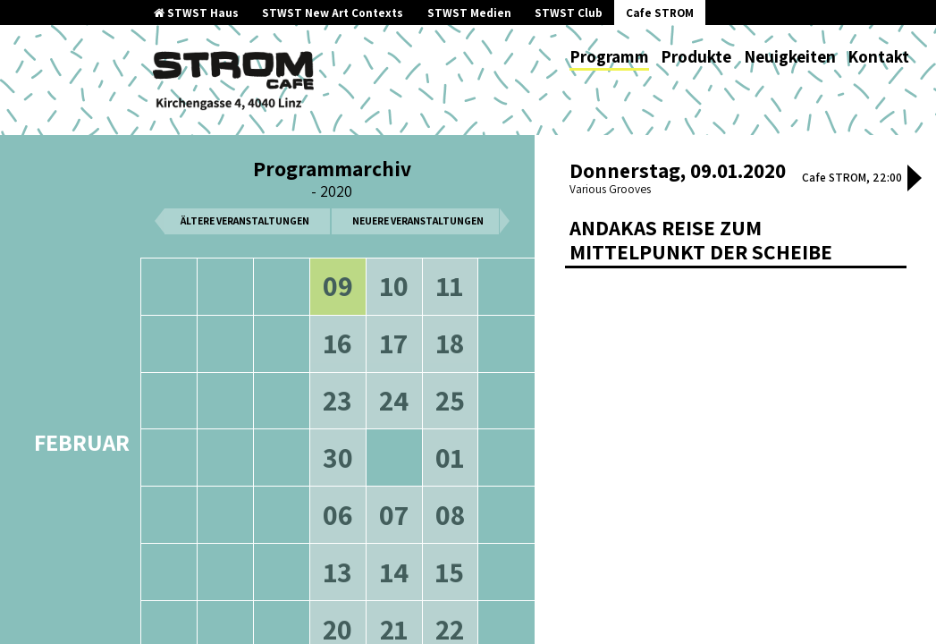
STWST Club (569, 13)
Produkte (696, 56)
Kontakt (878, 56)
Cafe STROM (660, 13)
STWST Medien (469, 13)
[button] (914, 179)
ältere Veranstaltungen (245, 220)
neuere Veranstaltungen (418, 220)
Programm (609, 56)
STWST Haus (196, 13)
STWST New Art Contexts (332, 13)
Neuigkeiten (790, 56)
